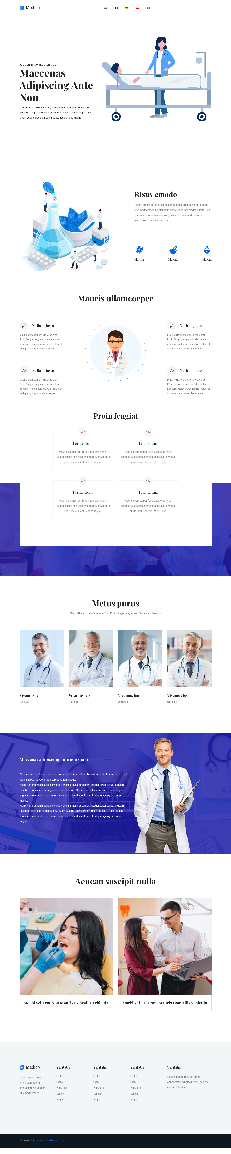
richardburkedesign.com (50, 1146)
